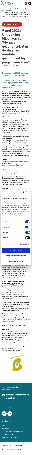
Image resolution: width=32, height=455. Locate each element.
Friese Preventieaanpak (9, 9)
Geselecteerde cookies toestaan (16, 255)
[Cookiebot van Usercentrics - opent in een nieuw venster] (23, 192)
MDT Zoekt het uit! (16, 285)
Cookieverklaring (6, 445)
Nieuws (4, 425)
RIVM (15, 306)
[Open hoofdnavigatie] (29, 3)
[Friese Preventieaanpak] (7, 3)
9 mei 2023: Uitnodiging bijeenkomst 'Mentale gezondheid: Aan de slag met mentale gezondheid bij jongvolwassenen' (16, 14)
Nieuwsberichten (7, 10)
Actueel (21, 9)
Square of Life (14, 316)
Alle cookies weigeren (16, 261)
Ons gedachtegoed (8, 434)
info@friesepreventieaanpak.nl (17, 396)
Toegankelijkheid (17, 445)
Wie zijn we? (5, 428)
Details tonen (23, 244)
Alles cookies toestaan (16, 250)
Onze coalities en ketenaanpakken (12, 431)
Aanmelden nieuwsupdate (10, 437)
